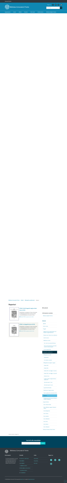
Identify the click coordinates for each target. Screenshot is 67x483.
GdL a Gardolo (46, 416)
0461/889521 (22, 460)
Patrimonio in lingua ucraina (49, 390)
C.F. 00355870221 (22, 472)
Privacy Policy (36, 460)
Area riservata (36, 458)
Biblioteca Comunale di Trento (19, 7)
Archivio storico (40, 12)
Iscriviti (43, 443)
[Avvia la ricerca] (61, 8)
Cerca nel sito (49, 7)
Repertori (45, 395)
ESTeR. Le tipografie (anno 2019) (27, 324)
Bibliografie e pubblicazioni (30, 300)
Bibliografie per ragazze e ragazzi (49, 362)
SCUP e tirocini (46, 337)
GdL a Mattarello (47, 418)
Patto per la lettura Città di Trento (49, 429)
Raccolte (25, 12)
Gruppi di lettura (46, 402)
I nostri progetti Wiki (47, 349)
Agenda (44, 323)
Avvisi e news (45, 326)
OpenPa (22, 479)
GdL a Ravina (46, 424)
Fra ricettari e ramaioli (48, 360)
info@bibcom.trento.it (23, 465)
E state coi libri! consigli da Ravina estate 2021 (50, 379)
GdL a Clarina (46, 413)
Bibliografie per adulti (47, 354)
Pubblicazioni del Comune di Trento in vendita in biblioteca (50, 399)
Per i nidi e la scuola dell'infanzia (50, 343)
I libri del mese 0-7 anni (48, 382)
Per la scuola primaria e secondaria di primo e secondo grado (50, 346)
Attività (20, 12)
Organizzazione (7, 12)
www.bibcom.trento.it (23, 470)
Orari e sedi (33, 12)
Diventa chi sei (46, 376)
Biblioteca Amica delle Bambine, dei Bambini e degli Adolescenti (50, 332)
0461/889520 (22, 463)
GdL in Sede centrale (47, 404)
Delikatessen (46, 357)
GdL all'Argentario (47, 410)
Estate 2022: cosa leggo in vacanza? (50, 373)
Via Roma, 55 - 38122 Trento (24, 458)
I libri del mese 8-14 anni (48, 385)
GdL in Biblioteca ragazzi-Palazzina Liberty (50, 408)
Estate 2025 (46, 365)
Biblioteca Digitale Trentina (51, 12)
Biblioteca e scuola (47, 340)
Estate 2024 (46, 368)
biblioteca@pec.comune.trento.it (25, 468)
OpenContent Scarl (31, 479)
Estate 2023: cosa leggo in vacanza (50, 370)
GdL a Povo (46, 421)
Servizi (14, 12)
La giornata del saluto (47, 387)
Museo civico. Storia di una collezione (50, 335)
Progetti (44, 329)
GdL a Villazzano (46, 426)
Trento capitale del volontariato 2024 (50, 393)
